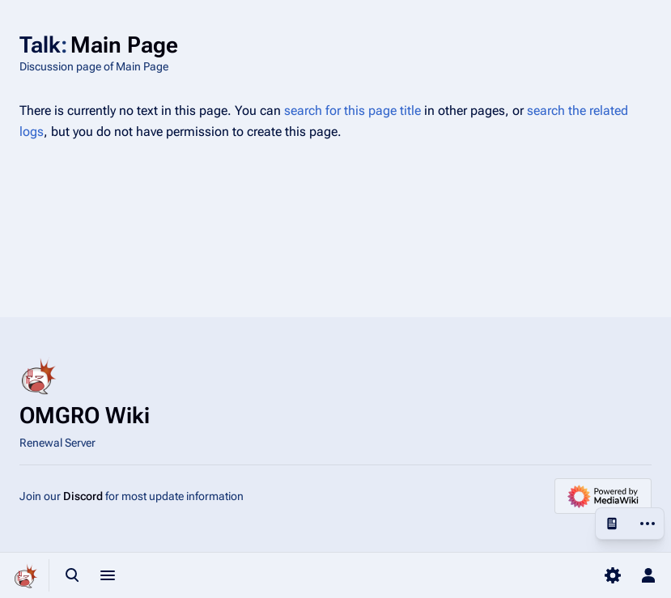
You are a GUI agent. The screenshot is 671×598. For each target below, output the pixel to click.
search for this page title (352, 110)
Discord (83, 496)
